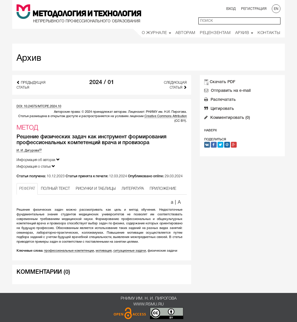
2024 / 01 (101, 82)
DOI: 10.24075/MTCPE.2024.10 (39, 106)
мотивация (104, 250)
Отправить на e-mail (227, 91)
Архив (244, 33)
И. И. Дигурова (29, 150)
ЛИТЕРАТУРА (133, 188)
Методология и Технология (86, 14)
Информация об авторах (38, 160)
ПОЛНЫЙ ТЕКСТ (55, 188)
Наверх (210, 130)
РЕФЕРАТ (27, 188)
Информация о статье (36, 166)
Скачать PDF (222, 82)
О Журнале (156, 33)
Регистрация (254, 8)
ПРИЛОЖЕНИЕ (163, 188)
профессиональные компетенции (69, 250)
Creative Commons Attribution (165, 116)
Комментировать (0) (227, 118)
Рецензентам (215, 33)
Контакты (269, 33)
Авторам (185, 33)
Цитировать (219, 109)
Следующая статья (175, 85)
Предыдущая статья (31, 84)
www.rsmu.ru (148, 304)
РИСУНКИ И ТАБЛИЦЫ (96, 188)
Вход (231, 8)
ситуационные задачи (129, 250)
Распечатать (220, 100)
